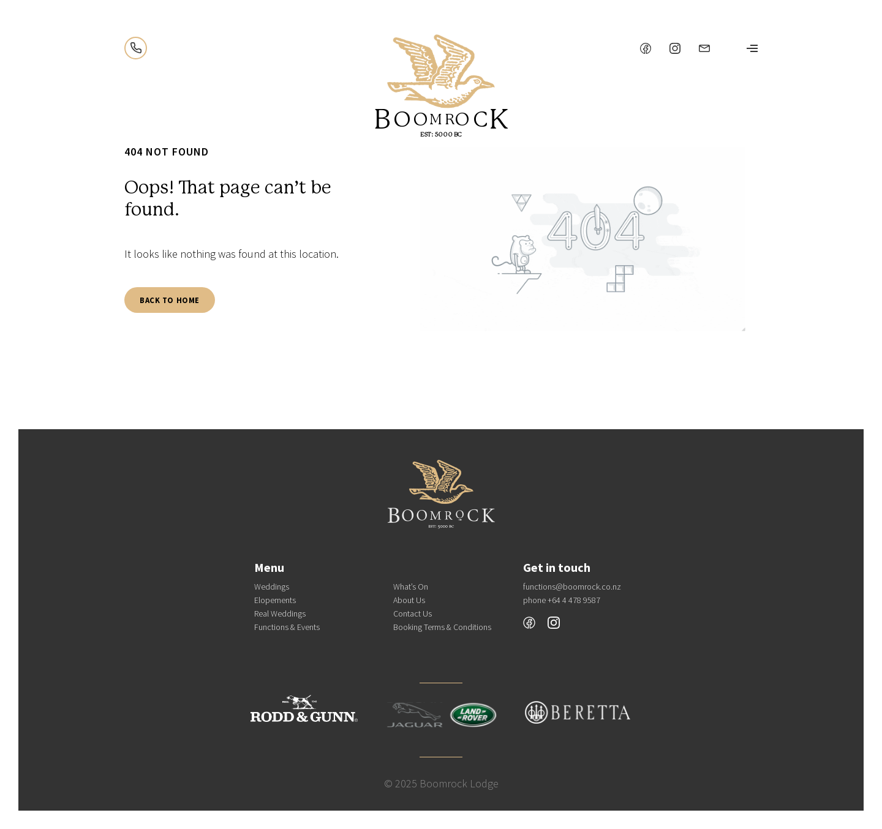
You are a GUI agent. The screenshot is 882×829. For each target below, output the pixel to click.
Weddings (271, 586)
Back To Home (170, 300)
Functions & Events (287, 626)
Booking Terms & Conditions (442, 626)
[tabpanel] (582, 240)
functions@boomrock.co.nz (572, 586)
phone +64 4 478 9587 (561, 600)
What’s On (410, 586)
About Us (409, 600)
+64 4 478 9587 (135, 48)
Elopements (275, 600)
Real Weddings (280, 613)
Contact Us (412, 613)
